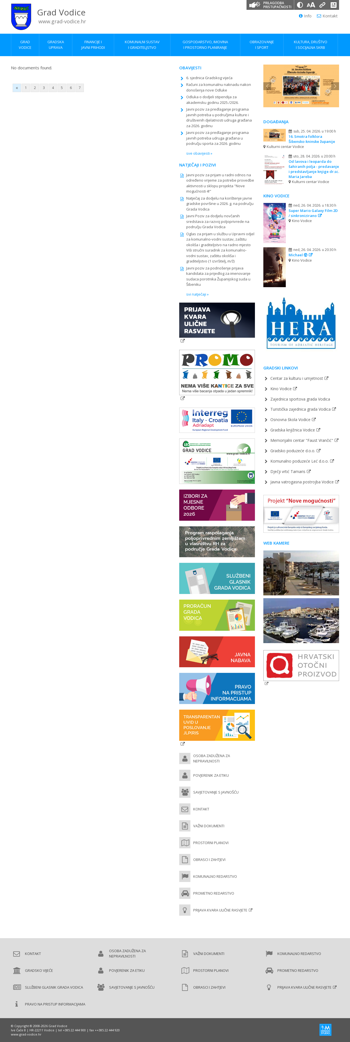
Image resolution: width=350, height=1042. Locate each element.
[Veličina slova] (311, 5)
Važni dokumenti (208, 825)
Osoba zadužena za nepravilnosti (211, 758)
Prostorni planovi (211, 842)
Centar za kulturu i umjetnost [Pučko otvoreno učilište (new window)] (296, 378)
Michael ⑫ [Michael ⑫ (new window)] (298, 254)
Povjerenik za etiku (211, 775)
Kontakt (327, 16)
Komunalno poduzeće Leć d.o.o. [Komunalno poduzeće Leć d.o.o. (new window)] (299, 461)
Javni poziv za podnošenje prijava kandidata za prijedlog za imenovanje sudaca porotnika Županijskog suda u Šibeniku (218, 276)
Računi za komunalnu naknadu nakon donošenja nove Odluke (218, 87)
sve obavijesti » (199, 153)
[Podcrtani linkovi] (322, 5)
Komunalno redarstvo (215, 876)
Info (305, 16)
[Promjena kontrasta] (299, 5)
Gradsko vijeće (39, 970)
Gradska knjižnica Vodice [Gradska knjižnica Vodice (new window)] (292, 430)
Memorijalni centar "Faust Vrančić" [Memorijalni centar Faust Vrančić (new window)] (301, 440)
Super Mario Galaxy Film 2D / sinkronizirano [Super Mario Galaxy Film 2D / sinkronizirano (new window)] (313, 213)
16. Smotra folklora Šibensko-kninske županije (312, 139)
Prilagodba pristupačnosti (277, 5)
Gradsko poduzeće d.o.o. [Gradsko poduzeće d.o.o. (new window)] (292, 450)
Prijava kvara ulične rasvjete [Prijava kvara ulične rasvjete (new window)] (220, 910)
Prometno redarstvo (213, 893)
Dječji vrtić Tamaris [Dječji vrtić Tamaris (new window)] (287, 471)
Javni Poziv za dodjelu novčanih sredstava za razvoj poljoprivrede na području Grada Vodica (217, 221)
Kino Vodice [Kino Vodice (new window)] (281, 388)
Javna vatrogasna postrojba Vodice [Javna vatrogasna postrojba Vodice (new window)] (302, 482)
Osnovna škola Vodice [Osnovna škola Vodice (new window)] (290, 419)
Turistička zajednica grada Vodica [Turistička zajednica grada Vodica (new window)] (300, 409)
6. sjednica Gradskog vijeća (209, 77)
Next (335, 86)
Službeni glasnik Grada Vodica (54, 987)
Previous (267, 86)
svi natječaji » (197, 294)
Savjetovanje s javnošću (216, 792)
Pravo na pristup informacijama (55, 1004)
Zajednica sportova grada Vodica (300, 399)
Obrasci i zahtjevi (209, 859)
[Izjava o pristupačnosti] (333, 5)
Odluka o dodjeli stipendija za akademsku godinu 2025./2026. (212, 99)
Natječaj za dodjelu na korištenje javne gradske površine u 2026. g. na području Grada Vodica (220, 204)
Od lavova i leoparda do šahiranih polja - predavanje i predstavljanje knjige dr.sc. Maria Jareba (314, 169)
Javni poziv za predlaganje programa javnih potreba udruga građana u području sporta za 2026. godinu (217, 138)
